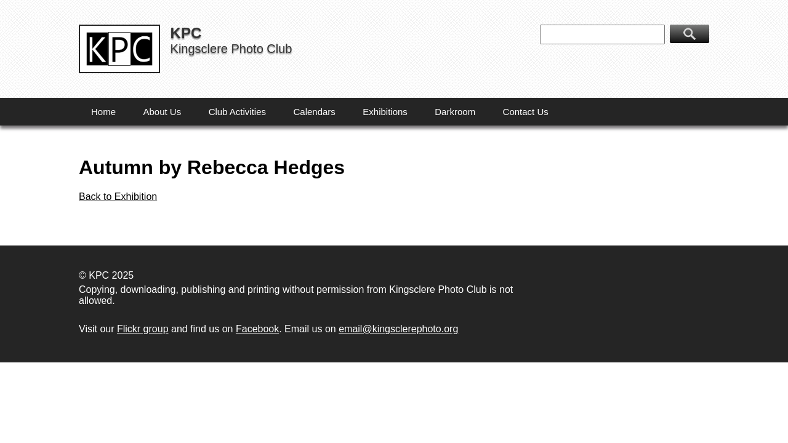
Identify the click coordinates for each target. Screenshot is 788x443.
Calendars (314, 111)
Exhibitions (385, 111)
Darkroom (455, 111)
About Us (162, 111)
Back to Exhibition (118, 196)
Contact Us (526, 111)
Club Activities (237, 111)
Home (103, 111)
